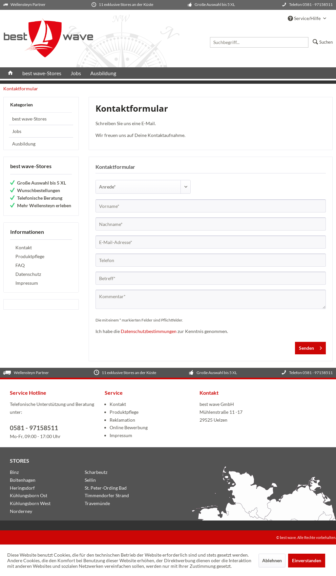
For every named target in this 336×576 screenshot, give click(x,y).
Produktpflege (29, 256)
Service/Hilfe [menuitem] (305, 18)
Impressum (26, 283)
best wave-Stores (29, 119)
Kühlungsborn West (30, 503)
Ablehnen (272, 560)
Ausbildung (23, 143)
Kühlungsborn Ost (28, 495)
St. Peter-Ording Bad (106, 488)
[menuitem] (235, 41)
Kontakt (23, 247)
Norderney (21, 511)
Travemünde (97, 503)
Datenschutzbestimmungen (149, 331)
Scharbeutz (96, 472)
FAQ (20, 265)
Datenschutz (28, 274)
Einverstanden (306, 560)
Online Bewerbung (129, 427)
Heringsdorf (22, 488)
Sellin (90, 480)
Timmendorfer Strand (107, 495)
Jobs (16, 131)
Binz (14, 472)
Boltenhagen (22, 480)
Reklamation (122, 420)
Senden (310, 347)
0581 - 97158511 (34, 428)
